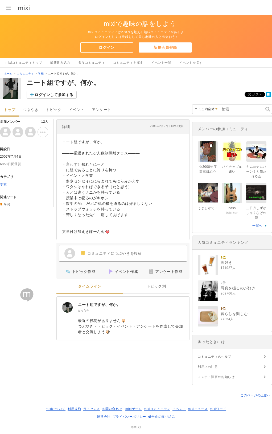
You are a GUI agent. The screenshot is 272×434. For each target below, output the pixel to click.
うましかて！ (208, 208)
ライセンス (91, 409)
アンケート (101, 110)
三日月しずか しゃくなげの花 (258, 213)
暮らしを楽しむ (234, 314)
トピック (53, 110)
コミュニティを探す (128, 63)
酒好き (226, 262)
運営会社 (103, 417)
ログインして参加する (54, 95)
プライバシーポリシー (129, 417)
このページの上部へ (256, 395)
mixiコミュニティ (157, 409)
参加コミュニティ (91, 63)
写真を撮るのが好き (238, 288)
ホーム (8, 73)
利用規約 (74, 409)
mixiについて (55, 409)
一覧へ (257, 226)
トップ (9, 110)
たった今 (83, 310)
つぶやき (30, 110)
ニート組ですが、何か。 (99, 304)
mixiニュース (198, 409)
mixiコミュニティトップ (24, 63)
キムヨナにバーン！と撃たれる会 (256, 171)
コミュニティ (25, 73)
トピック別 (156, 286)
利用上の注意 (208, 367)
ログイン (106, 47)
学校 (41, 73)
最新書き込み (60, 63)
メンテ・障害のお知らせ (216, 377)
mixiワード (218, 409)
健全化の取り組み (161, 417)
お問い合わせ (112, 409)
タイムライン (89, 286)
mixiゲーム (133, 409)
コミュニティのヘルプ (214, 357)
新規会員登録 (165, 47)
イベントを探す (191, 63)
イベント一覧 (161, 63)
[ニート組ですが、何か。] (67, 307)
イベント (76, 110)
